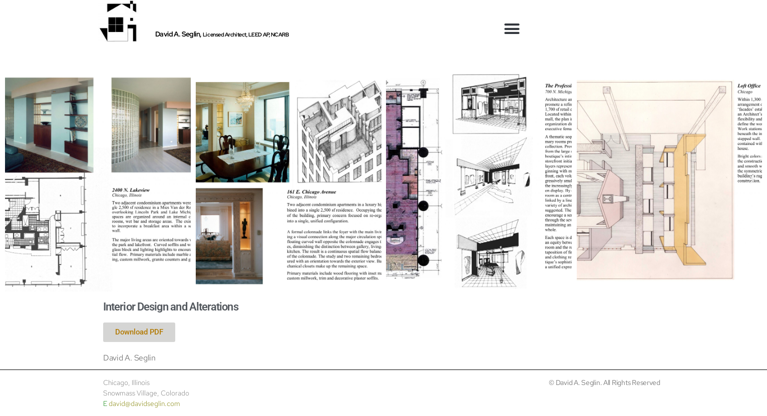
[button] (512, 29)
